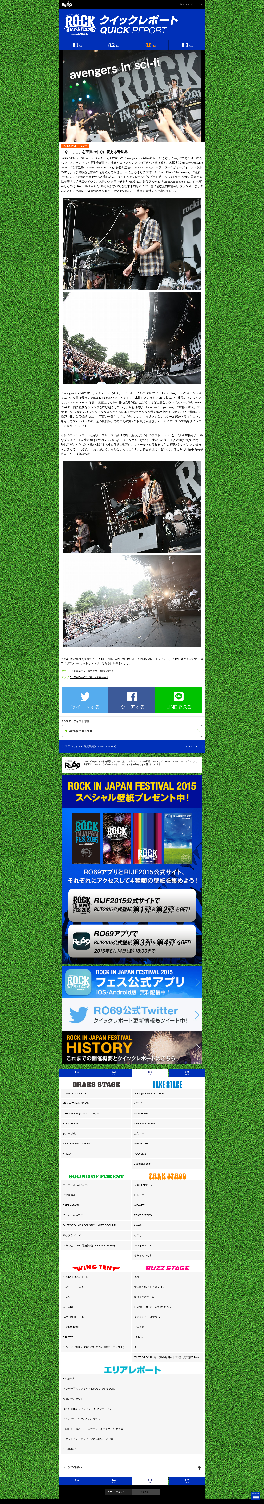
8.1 (77, 1073)
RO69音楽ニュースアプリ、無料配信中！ (92, 671)
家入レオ (139, 1133)
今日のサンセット (73, 1398)
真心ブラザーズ (72, 1235)
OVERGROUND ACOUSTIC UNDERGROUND (89, 1225)
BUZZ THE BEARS (73, 1286)
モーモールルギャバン (75, 1185)
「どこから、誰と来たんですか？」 (83, 1418)
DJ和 (137, 1276)
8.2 (113, 1073)
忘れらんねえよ (143, 1255)
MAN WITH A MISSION (76, 1103)
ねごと (138, 1235)
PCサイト (145, 1492)
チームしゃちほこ (73, 1215)
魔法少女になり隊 (144, 1297)
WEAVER (139, 1205)
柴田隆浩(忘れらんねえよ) (149, 1286)
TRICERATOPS (143, 1215)
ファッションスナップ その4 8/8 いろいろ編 (88, 1438)
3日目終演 (68, 1378)
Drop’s (66, 1297)
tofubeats (139, 1337)
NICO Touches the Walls (76, 1143)
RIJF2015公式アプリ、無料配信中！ (89, 677)
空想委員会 (69, 1195)
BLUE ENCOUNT (144, 1185)
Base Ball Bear (142, 1163)
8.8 (150, 1073)
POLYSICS (140, 1153)
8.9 (187, 1073)
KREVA (67, 1153)
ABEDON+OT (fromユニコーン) (81, 1113)
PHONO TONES (72, 1327)
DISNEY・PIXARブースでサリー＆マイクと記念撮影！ (94, 1428)
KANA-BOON (70, 1123)
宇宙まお (139, 1327)
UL (135, 1347)
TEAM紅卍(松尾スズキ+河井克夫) (153, 1306)
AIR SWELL (69, 1337)
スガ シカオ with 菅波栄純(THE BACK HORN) (89, 1245)
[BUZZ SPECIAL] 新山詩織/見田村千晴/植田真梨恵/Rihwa (166, 1357)
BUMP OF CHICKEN (74, 1093)
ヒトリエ (139, 1195)
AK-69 (137, 1225)
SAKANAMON (71, 1205)
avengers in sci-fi (143, 1245)
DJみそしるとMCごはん (147, 1317)
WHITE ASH (141, 1143)
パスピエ (139, 1103)
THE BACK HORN (144, 1123)
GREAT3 (68, 1306)
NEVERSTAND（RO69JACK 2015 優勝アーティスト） (94, 1347)
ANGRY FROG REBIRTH (77, 1276)
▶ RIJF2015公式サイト (191, 4)
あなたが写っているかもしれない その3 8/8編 (89, 1388)
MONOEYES (141, 1113)
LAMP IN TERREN (73, 1317)
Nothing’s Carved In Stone (149, 1093)
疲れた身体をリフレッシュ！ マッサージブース (90, 1408)
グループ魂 (69, 1133)
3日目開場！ (70, 1449)
